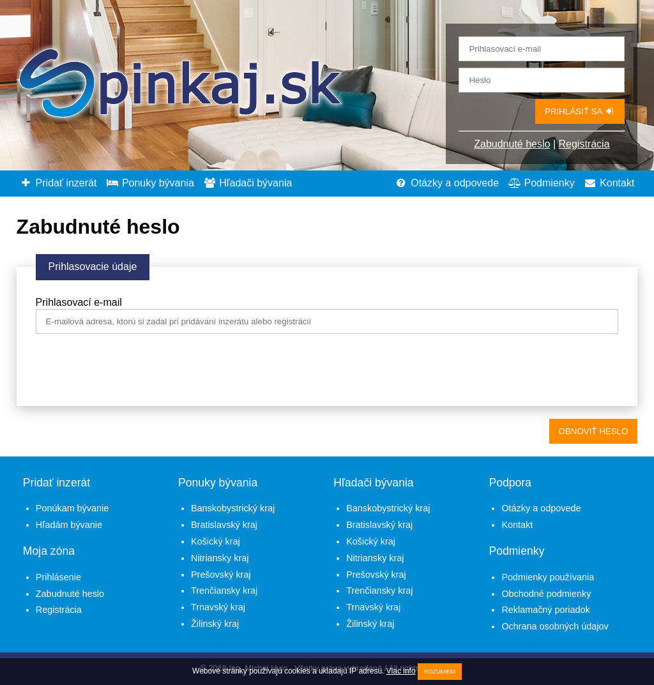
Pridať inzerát (58, 182)
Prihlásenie (58, 577)
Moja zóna (49, 551)
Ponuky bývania (150, 182)
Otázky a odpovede (447, 182)
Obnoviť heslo (593, 431)
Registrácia (584, 144)
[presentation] (133, 371)
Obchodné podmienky (546, 594)
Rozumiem (439, 671)
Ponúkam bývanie (72, 508)
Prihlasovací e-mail (79, 302)
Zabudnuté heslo (512, 144)
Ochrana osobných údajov (554, 626)
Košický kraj (215, 541)
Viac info (401, 670)
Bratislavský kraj (224, 525)
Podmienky (541, 182)
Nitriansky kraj (219, 558)
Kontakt (609, 182)
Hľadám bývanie (69, 525)
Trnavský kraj (218, 607)
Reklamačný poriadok (545, 610)
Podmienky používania (547, 577)
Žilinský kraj (215, 624)
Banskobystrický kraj (233, 508)
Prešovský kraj (221, 574)
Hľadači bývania (247, 182)
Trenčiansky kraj (224, 590)
